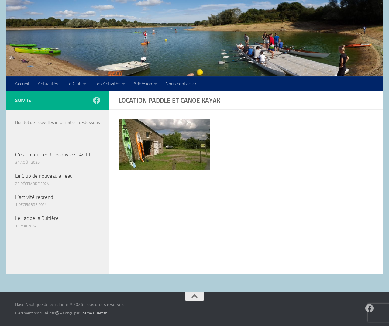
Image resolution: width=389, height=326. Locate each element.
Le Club (74, 84)
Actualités (48, 84)
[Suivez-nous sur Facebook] (96, 100)
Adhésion (142, 84)
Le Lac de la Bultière (37, 218)
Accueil (22, 84)
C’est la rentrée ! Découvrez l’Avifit (53, 155)
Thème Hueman (93, 313)
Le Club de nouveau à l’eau (44, 176)
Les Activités (107, 84)
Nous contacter (180, 84)
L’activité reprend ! (35, 197)
